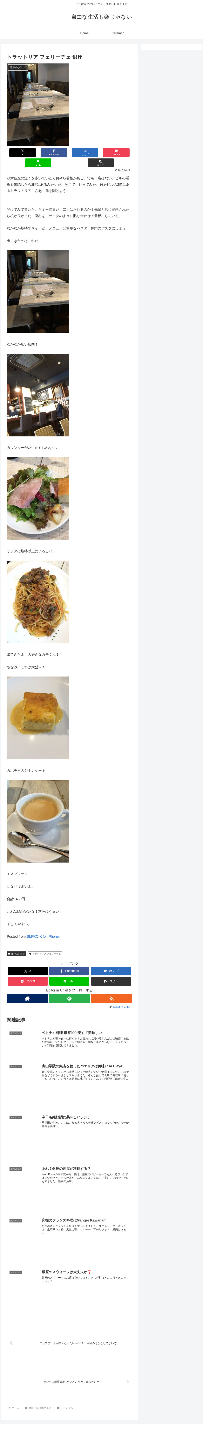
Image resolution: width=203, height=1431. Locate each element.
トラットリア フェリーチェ (45, 943)
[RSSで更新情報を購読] (111, 988)
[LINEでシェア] (101, 152)
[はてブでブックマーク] (59, 152)
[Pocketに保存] (80, 152)
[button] (122, 152)
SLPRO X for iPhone (43, 926)
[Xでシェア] (17, 152)
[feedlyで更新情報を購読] (69, 988)
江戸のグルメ (16, 943)
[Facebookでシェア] (38, 152)
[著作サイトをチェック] (27, 988)
